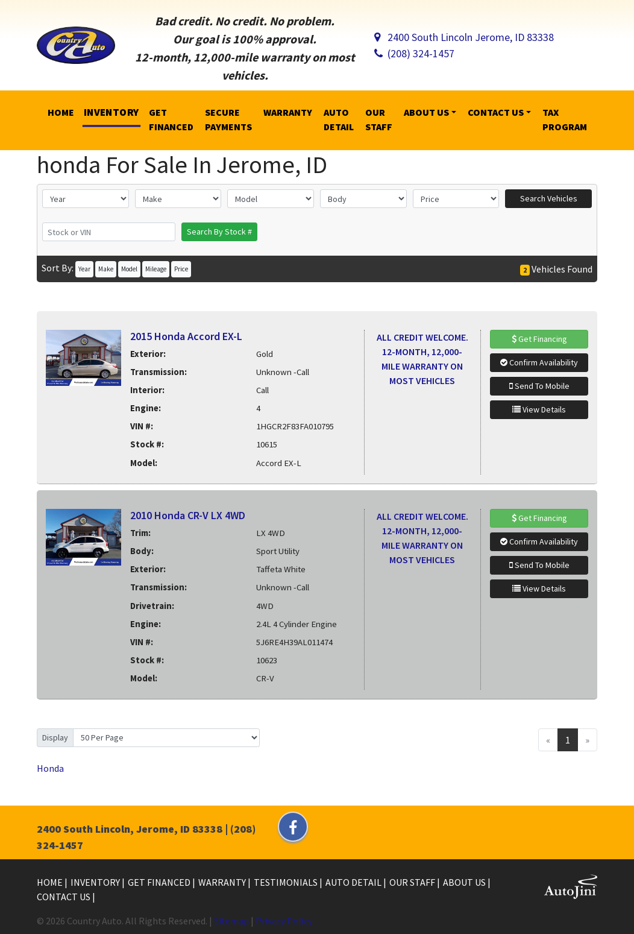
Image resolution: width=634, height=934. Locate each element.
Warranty (223, 882)
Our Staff (413, 882)
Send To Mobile (539, 385)
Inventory (96, 882)
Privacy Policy (284, 921)
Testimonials (286, 882)
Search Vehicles (548, 198)
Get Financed (160, 882)
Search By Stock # (219, 231)
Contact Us (64, 897)
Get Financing (539, 338)
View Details (539, 409)
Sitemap (231, 921)
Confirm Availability (539, 362)
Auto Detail (354, 882)
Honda (50, 768)
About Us (465, 882)
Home (50, 882)
